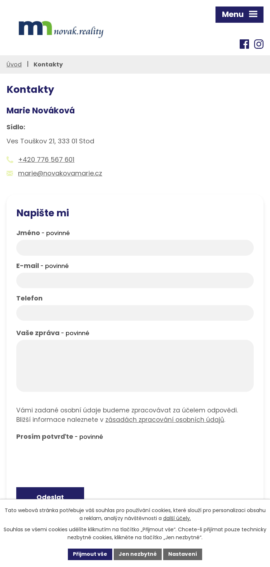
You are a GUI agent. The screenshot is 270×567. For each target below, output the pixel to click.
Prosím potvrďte (59, 436)
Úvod (14, 64)
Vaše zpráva (52, 332)
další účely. (177, 518)
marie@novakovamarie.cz (60, 173)
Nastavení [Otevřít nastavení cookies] (182, 554)
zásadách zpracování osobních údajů (164, 419)
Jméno (43, 232)
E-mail (42, 265)
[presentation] (71, 457)
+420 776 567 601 (46, 159)
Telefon (29, 298)
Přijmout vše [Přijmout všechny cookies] (90, 554)
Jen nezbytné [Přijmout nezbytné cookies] (138, 554)
